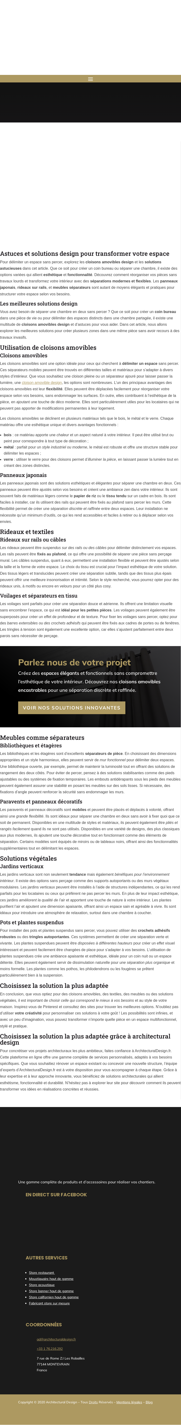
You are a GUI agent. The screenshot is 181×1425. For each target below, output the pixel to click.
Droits (93, 1402)
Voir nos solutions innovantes (72, 708)
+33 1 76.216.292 (50, 1349)
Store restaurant (42, 1272)
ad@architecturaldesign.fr (56, 1339)
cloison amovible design (42, 383)
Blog (149, 1402)
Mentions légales (129, 1402)
